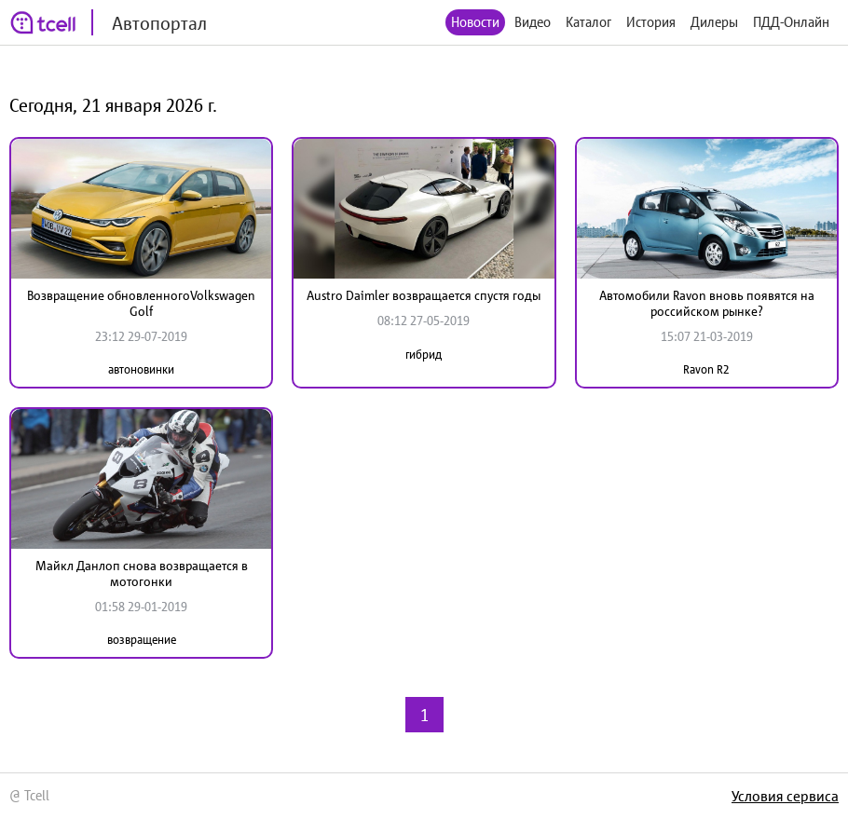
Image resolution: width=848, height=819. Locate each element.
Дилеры (714, 22)
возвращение (141, 640)
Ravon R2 (706, 369)
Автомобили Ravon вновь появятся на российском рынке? (706, 303)
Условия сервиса (785, 795)
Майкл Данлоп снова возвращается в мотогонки (141, 573)
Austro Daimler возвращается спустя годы (423, 295)
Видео (532, 22)
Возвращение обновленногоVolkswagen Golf (141, 303)
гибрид (423, 355)
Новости (475, 22)
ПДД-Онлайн (791, 22)
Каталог (588, 22)
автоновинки (141, 369)
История (651, 22)
